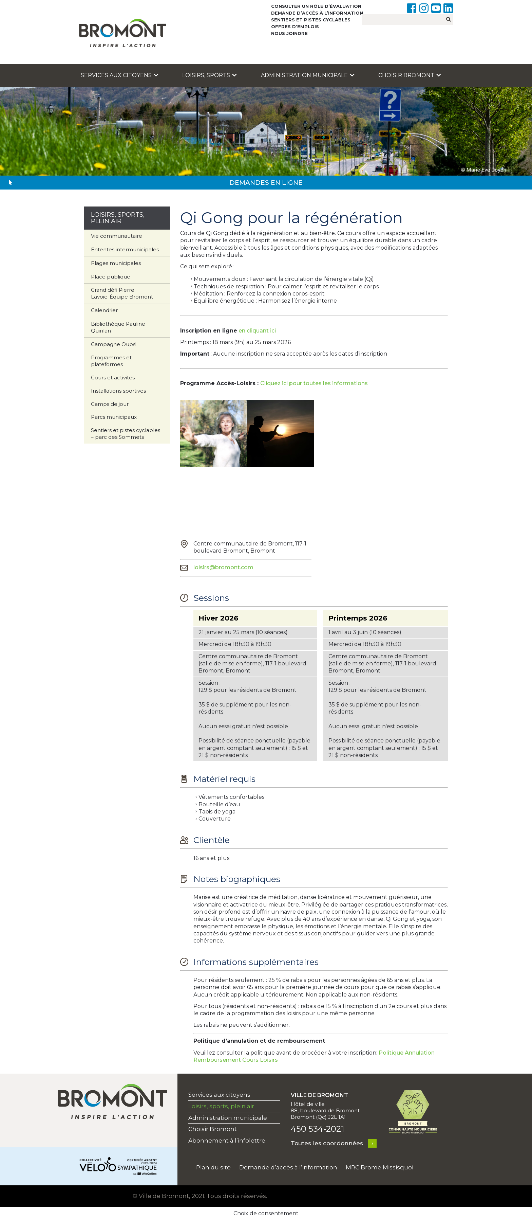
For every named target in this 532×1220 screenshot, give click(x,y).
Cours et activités (113, 377)
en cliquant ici (257, 330)
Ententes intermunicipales (125, 249)
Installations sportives (118, 391)
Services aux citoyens (119, 75)
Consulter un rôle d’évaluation (316, 6)
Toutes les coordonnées (327, 1143)
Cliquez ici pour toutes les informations (314, 383)
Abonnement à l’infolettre (226, 1140)
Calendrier (104, 310)
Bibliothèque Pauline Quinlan (118, 327)
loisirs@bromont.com (223, 567)
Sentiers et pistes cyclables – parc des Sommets (125, 433)
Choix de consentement (266, 1213)
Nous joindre (289, 33)
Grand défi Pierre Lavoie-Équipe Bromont (122, 293)
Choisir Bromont (409, 75)
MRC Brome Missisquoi (379, 1167)
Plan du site (213, 1167)
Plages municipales (116, 263)
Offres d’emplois (295, 26)
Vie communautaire (116, 236)
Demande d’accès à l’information (317, 13)
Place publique (110, 276)
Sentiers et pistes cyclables (310, 19)
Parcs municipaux (114, 417)
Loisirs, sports (209, 75)
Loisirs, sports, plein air (221, 1106)
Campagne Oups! (113, 344)
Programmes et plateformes (111, 360)
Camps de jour (110, 404)
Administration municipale (308, 75)
